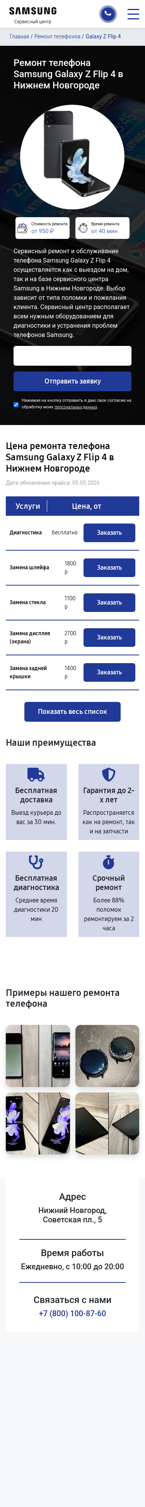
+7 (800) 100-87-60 (72, 1313)
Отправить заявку (72, 381)
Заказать (109, 532)
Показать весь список (72, 711)
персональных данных (76, 407)
